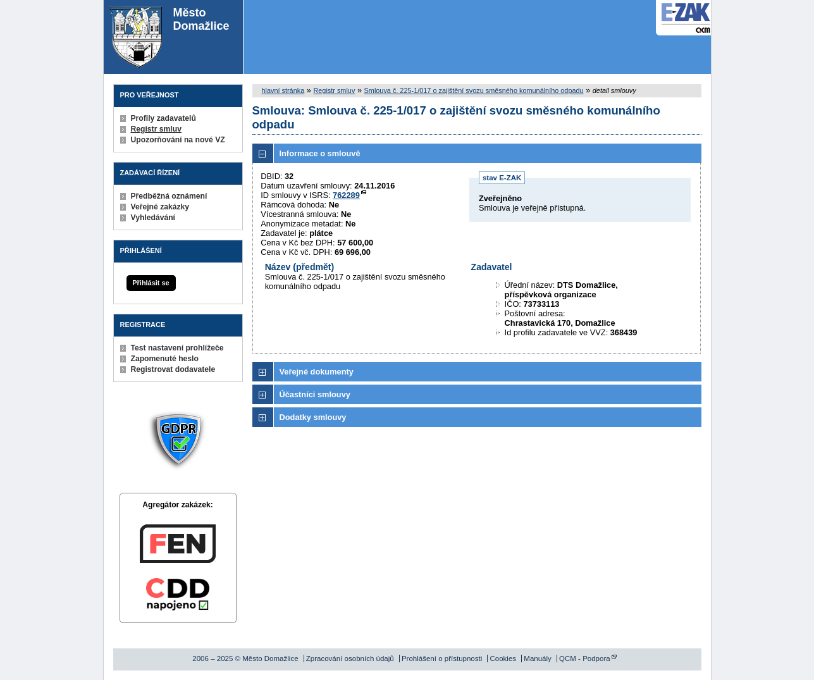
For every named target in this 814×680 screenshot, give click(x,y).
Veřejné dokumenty (317, 371)
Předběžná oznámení (169, 196)
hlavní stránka (283, 90)
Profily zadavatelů (163, 118)
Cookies (503, 658)
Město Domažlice (170, 37)
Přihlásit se (150, 283)
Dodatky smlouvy (313, 417)
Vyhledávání (153, 217)
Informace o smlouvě (320, 153)
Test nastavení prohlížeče (177, 347)
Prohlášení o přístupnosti (442, 658)
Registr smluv (156, 129)
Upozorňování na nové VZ (178, 139)
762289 (346, 195)
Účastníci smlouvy (315, 394)
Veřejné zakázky (160, 206)
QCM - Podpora (584, 658)
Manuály (538, 658)
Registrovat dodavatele (173, 369)
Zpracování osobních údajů (350, 658)
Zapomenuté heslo (165, 358)
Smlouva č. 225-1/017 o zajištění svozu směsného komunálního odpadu (474, 90)
